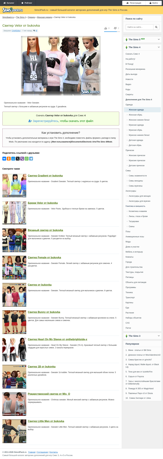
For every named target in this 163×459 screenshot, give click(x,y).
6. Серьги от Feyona (135, 376)
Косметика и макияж (138, 211)
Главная (31, 452)
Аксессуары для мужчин (139, 201)
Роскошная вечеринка (135, 69)
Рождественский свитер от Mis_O (49, 394)
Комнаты (129, 257)
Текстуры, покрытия (134, 272)
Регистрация (134, 3)
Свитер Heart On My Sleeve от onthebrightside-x (57, 339)
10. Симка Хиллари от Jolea (138, 398)
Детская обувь (135, 145)
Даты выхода (131, 74)
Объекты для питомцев (136, 282)
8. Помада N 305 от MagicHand (139, 388)
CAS (128, 323)
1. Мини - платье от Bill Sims (138, 350)
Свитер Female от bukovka (44, 257)
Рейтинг (26, 3)
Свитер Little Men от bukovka (46, 421)
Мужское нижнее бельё (139, 135)
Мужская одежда (136, 125)
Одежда (129, 105)
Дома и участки (132, 247)
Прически (130, 150)
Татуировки (134, 221)
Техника (129, 292)
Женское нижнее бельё (139, 120)
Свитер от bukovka (40, 284)
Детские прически (136, 165)
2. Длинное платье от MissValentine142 (143, 355)
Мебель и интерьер (134, 252)
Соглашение (42, 452)
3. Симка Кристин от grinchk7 (139, 360)
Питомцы (130, 277)
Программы (131, 287)
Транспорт (130, 297)
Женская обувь (135, 115)
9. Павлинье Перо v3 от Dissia (139, 393)
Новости (129, 79)
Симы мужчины (135, 186)
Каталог (9, 3)
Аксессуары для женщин (140, 196)
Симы (128, 171)
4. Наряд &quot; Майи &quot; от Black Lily (142, 365)
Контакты (54, 452)
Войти (154, 3)
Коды (128, 89)
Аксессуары (131, 191)
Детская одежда (136, 140)
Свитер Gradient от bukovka (45, 175)
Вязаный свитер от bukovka (45, 230)
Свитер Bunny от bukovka (44, 312)
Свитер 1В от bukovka (42, 366)
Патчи (128, 328)
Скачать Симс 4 (133, 54)
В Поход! (129, 64)
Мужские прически (137, 160)
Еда (127, 308)
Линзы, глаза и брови (138, 216)
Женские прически (137, 155)
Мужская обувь (135, 130)
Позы (128, 231)
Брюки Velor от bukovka (43, 203)
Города (129, 262)
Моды (128, 242)
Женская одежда (136, 110)
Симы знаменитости (138, 176)
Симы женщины (136, 181)
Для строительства (134, 267)
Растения (130, 313)
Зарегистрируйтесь (43, 121)
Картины (129, 303)
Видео (128, 84)
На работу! (130, 59)
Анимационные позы (135, 237)
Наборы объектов (133, 318)
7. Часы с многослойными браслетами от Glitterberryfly (143, 382)
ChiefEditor (16, 31)
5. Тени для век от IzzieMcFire (139, 372)
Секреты (129, 94)
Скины (132, 226)
